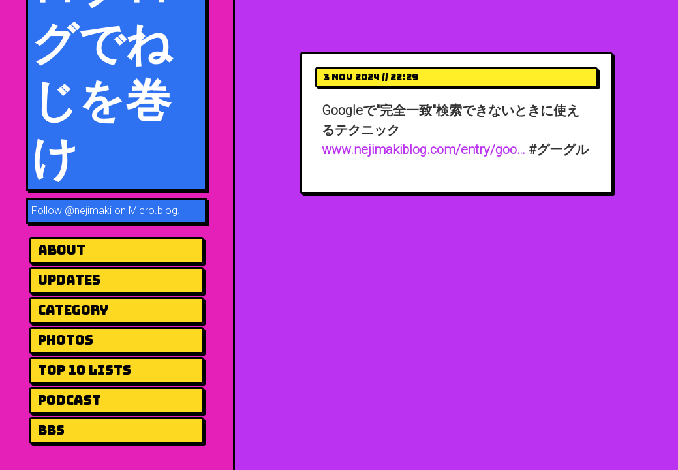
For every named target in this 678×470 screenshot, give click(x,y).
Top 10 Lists (84, 370)
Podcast (69, 400)
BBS (51, 430)
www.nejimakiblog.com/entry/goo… (423, 149)
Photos (65, 340)
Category (73, 310)
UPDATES (69, 280)
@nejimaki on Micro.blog (121, 210)
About (61, 250)
